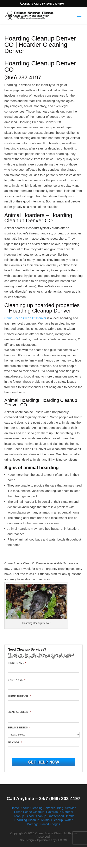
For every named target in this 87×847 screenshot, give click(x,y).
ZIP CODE (15, 742)
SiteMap (70, 808)
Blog (60, 808)
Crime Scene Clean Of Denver (25, 318)
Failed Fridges (50, 824)
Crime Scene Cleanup (29, 812)
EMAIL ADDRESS (19, 712)
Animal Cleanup (52, 820)
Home (15, 808)
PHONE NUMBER (19, 696)
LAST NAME (16, 680)
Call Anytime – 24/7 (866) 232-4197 (43, 798)
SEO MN (61, 840)
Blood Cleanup (36, 816)
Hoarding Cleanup (26, 820)
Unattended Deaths (61, 816)
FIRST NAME (17, 663)
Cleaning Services (42, 808)
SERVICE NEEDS (19, 727)
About (24, 808)
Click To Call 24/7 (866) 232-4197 (43, 3)
